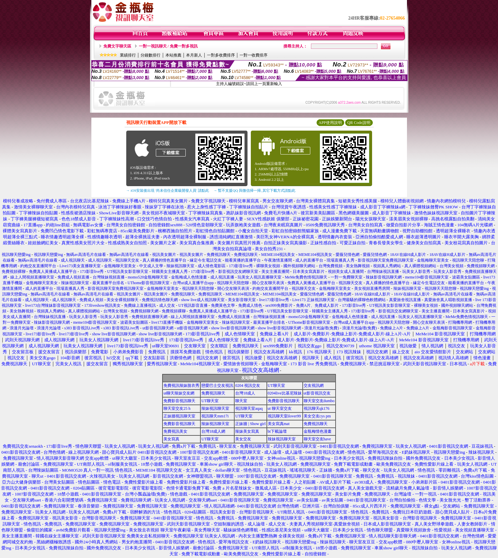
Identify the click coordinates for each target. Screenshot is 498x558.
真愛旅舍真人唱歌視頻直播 (448, 299)
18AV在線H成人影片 (408, 254)
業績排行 (128, 55)
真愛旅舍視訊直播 (405, 299)
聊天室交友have (317, 439)
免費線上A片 (391, 328)
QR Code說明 (359, 122)
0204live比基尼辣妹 (285, 393)
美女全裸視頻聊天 (123, 299)
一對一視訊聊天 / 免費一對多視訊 (168, 46)
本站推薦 (173, 55)
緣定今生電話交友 (206, 260)
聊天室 (241, 400)
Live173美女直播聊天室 (80, 266)
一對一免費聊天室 (346, 277)
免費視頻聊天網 (481, 266)
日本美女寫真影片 (309, 271)
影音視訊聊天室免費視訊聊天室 (386, 260)
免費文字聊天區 (117, 46)
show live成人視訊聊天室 (202, 299)
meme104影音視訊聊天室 (426, 277)
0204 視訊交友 (247, 385)
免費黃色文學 (223, 305)
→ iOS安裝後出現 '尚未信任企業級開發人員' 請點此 (167, 190)
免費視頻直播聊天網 (149, 316)
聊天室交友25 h (176, 408)
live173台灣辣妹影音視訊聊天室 (53, 305)
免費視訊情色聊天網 (160, 299)
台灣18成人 (245, 393)
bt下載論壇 (277, 431)
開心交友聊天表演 (268, 282)
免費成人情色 (250, 305)
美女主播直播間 (275, 271)
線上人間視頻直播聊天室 (32, 277)
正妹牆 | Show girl (250, 423)
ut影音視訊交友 (317, 393)
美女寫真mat (279, 423)
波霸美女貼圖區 (466, 277)
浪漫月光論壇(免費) (321, 328)
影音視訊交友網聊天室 (238, 271)
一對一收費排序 (253, 55)
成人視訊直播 (222, 277)
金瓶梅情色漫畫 (318, 431)
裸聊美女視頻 (268, 266)
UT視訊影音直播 (193, 305)
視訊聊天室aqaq (249, 408)
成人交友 (167, 305)
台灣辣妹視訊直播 (383, 271)
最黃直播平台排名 (108, 282)
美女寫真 (171, 439)
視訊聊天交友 (127, 260)
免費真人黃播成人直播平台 (53, 271)
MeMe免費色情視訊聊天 (306, 277)
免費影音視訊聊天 (179, 400)
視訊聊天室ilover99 (284, 416)
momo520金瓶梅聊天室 (148, 277)
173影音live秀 (241, 266)
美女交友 (243, 439)
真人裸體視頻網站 (420, 266)
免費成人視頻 (91, 299)
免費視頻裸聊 (14, 271)
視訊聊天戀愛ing (17, 254)
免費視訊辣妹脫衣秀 (181, 385)
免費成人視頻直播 (73, 277)
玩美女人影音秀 (416, 271)
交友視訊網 (314, 385)
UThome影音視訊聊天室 (149, 282)
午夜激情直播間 (278, 260)
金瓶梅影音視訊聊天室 (452, 328)
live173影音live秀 (274, 299)
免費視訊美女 (175, 431)
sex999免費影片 (279, 305)
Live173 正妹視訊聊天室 (313, 299)
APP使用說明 (330, 122)
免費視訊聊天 (219, 254)
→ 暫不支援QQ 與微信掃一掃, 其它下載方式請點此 (255, 190)
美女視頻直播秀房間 (372, 288)
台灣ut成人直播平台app (193, 282)
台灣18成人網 (213, 431)
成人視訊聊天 (73, 260)
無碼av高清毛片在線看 (86, 254)
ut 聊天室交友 (280, 408)
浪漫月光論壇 (22, 328)
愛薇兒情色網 (347, 254)
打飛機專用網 (460, 322)
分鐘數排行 (150, 55)
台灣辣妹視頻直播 (109, 277)
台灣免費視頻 (331, 266)
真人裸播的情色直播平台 (164, 260)
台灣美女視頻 (451, 266)
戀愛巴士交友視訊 (217, 385)
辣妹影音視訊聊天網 (384, 277)
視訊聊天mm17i (215, 416)
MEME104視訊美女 (278, 254)
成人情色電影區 (212, 266)
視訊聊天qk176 (317, 408)
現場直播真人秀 (340, 260)
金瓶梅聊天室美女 (433, 260)
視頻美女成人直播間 (346, 271)
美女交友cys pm (317, 416)
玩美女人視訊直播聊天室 (259, 277)
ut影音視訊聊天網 (158, 328)
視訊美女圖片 (164, 254)
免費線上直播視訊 (140, 305)
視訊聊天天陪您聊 (468, 260)
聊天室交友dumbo (319, 400)
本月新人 (194, 55)
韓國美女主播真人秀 (170, 271)
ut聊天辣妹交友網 (178, 393)
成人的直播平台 (309, 260)
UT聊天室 (276, 385)
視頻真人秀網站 (387, 266)
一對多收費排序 (221, 55)
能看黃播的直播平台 (243, 260)
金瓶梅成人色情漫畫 (189, 277)
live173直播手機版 (167, 322)
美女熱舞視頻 (358, 266)
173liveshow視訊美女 (102, 305)
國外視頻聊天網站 (299, 266)
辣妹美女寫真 (247, 431)
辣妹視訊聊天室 (180, 266)
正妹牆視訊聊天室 (179, 416)
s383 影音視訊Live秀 (82, 328)
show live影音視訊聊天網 (232, 328)
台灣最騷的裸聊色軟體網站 (362, 299)
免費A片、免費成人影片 (317, 305)
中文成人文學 (151, 266)
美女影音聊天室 (242, 299)
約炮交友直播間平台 (38, 266)
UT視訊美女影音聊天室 (128, 271)
